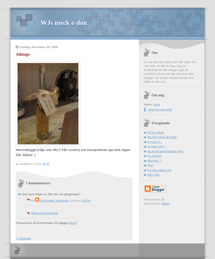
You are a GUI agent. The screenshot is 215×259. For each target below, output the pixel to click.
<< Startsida (23, 238)
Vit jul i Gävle (155, 132)
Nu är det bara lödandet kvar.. (166, 151)
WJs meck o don (64, 22)
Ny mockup (154, 155)
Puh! (150, 165)
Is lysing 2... (154, 141)
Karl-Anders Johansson (54, 200)
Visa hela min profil (160, 109)
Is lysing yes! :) (156, 146)
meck (156, 104)
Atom (72, 222)
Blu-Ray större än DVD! (162, 137)
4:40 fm (85, 200)
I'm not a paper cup (159, 170)
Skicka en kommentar (44, 213)
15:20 (45, 163)
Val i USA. (153, 174)
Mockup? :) (154, 160)
